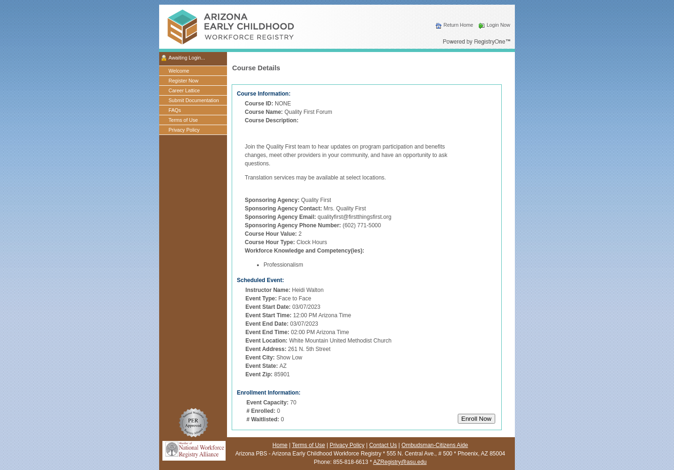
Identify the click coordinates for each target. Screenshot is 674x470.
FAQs (174, 110)
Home (279, 445)
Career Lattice (184, 90)
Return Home (458, 25)
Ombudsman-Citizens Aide (435, 445)
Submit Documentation (193, 100)
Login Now (498, 25)
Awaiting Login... (186, 57)
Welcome (178, 71)
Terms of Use (183, 120)
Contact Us (383, 445)
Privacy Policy (183, 130)
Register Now (183, 80)
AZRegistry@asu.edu (399, 462)
